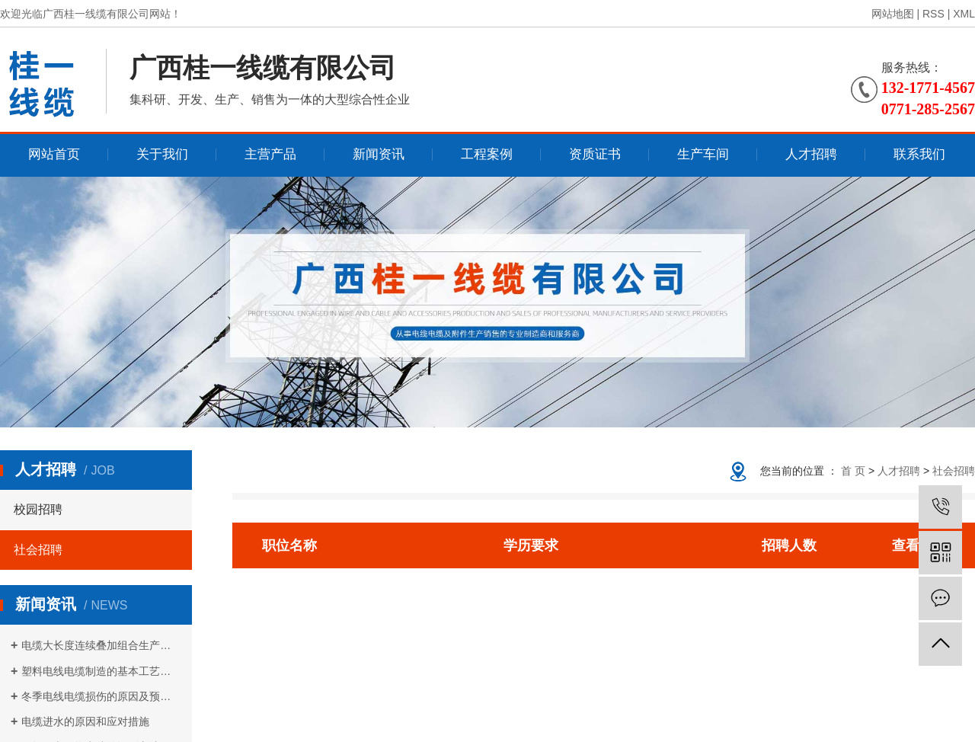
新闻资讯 (378, 154)
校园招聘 (38, 509)
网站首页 (54, 154)
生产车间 (703, 154)
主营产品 (270, 154)
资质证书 (595, 154)
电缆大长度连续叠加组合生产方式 (101, 645)
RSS (933, 14)
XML (964, 14)
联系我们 (919, 154)
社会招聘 (38, 549)
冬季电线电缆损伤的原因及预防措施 (101, 696)
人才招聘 (811, 154)
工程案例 (487, 154)
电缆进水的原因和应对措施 (85, 721)
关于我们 (162, 154)
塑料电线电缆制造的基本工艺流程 (101, 671)
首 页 (853, 471)
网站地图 (892, 14)
